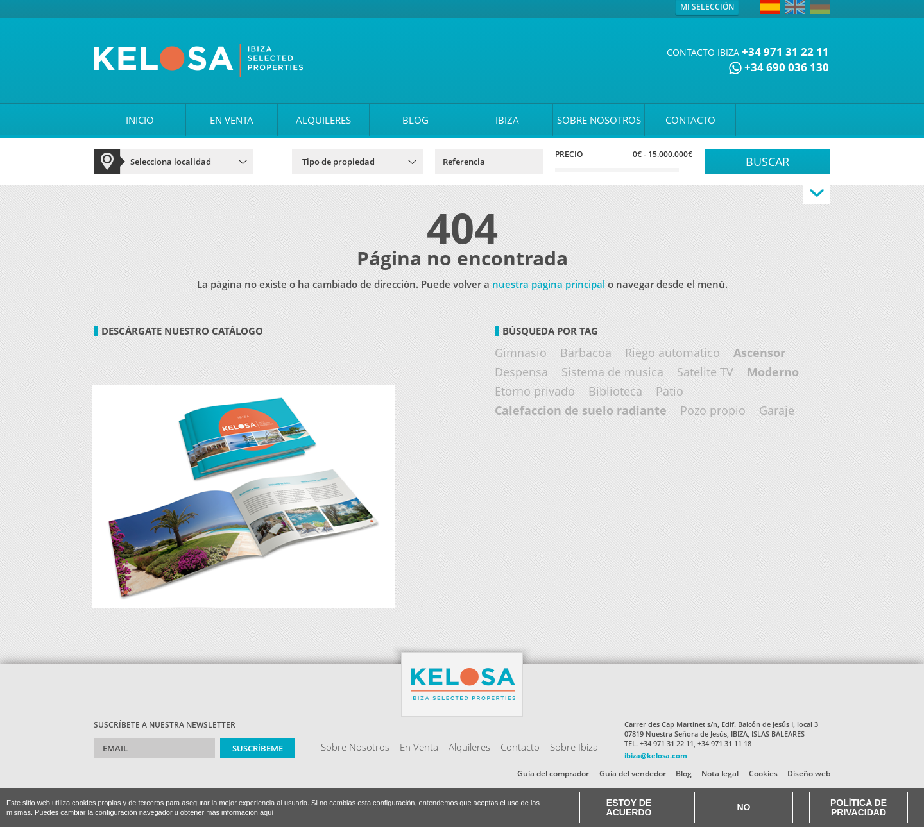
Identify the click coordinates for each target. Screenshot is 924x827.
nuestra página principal (548, 284)
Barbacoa (586, 352)
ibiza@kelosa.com (655, 755)
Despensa (521, 372)
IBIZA (507, 119)
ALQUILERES (323, 119)
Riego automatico (672, 352)
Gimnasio (521, 352)
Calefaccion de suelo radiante (581, 410)
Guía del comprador (553, 773)
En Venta (419, 747)
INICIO (140, 119)
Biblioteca (615, 391)
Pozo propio (713, 410)
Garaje (776, 410)
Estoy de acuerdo (629, 807)
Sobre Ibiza (574, 747)
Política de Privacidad (858, 807)
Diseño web (808, 773)
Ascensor (759, 352)
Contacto (520, 747)
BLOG (415, 119)
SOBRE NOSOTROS (599, 119)
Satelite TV (705, 372)
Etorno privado (535, 391)
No (744, 807)
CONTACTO (690, 119)
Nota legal (720, 773)
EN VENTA (231, 119)
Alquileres (469, 747)
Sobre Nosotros (355, 747)
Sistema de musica (612, 372)
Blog (684, 773)
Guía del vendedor (632, 773)
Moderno (773, 372)
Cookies (763, 773)
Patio (669, 391)
